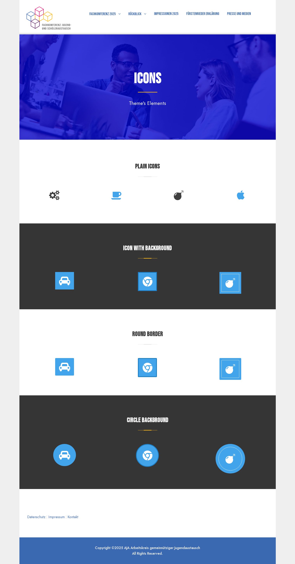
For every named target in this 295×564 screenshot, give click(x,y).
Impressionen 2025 (166, 14)
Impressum (57, 517)
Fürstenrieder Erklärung (202, 14)
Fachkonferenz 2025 (102, 14)
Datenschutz (36, 517)
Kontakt (73, 517)
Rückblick (134, 14)
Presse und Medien (239, 14)
